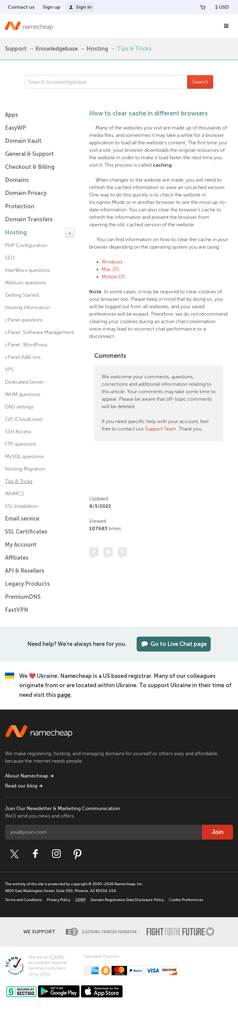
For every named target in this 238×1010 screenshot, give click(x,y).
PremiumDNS (23, 596)
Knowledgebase (56, 48)
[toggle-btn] (69, 232)
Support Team (160, 429)
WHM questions (22, 394)
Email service (22, 518)
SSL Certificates (26, 531)
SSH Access (18, 432)
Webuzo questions (25, 283)
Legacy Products (27, 583)
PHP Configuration (26, 245)
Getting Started (21, 295)
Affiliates (17, 557)
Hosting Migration (25, 469)
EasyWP (15, 127)
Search (200, 82)
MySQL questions (24, 456)
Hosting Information (27, 307)
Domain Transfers (29, 219)
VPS (9, 369)
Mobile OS (113, 277)
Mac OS (110, 269)
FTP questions (20, 444)
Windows (112, 262)
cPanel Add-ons (23, 357)
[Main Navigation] (226, 26)
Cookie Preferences (186, 900)
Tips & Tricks (134, 48)
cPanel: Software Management (39, 332)
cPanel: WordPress (26, 345)
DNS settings (19, 407)
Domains (17, 180)
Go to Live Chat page (174, 644)
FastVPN (16, 609)
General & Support (29, 154)
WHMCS (14, 494)
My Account (21, 544)
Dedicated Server (24, 382)
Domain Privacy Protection (25, 200)
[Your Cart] (203, 7)
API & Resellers (24, 570)
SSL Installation (21, 506)
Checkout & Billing (30, 167)
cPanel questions (24, 320)
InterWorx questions (27, 270)
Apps (11, 114)
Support (16, 48)
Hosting (97, 48)
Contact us (21, 7)
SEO (10, 258)
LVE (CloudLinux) (24, 419)
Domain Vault (23, 141)
